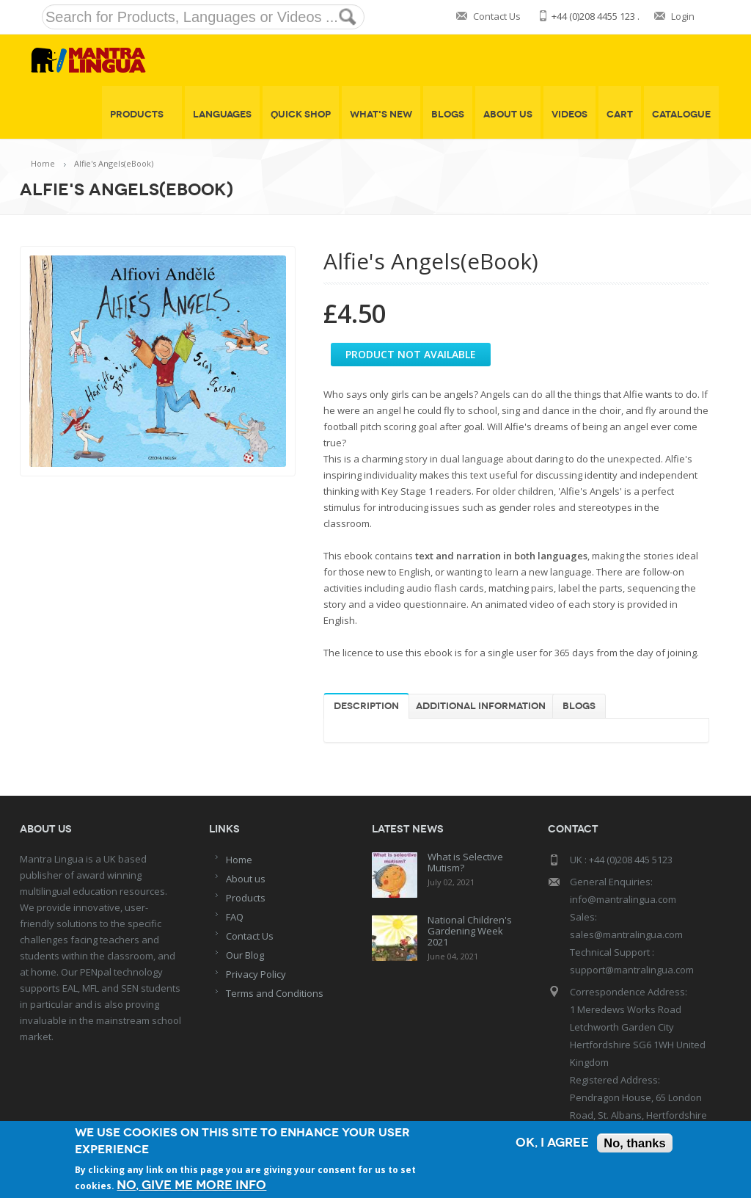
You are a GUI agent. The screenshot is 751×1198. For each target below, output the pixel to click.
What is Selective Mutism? (465, 862)
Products (142, 114)
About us (245, 878)
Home (43, 163)
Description (366, 706)
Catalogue (681, 114)
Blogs (447, 114)
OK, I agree (550, 1143)
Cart (620, 114)
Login (683, 16)
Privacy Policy (256, 974)
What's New (381, 114)
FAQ (234, 916)
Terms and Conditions (274, 993)
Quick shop (301, 114)
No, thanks (634, 1143)
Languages (222, 114)
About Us (507, 114)
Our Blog (245, 955)
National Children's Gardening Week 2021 (470, 930)
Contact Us (497, 16)
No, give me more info (191, 1185)
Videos (569, 114)
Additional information (481, 706)
